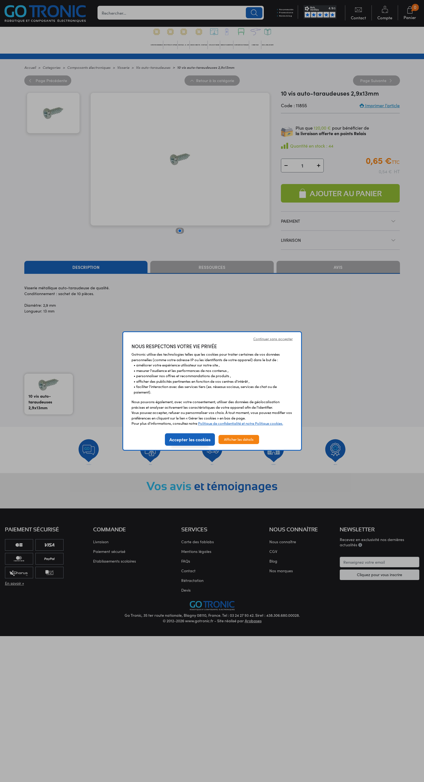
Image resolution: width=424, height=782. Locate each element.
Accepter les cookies (189, 439)
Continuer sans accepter (273, 338)
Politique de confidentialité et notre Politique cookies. (240, 423)
